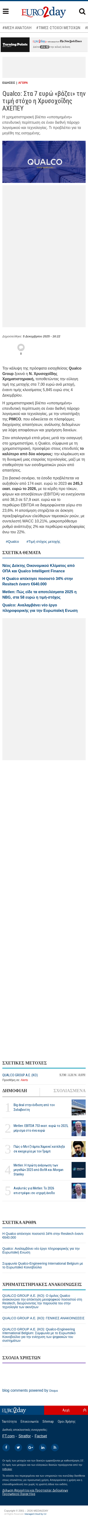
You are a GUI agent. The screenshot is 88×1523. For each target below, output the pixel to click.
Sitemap (48, 1421)
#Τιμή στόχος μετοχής (43, 541)
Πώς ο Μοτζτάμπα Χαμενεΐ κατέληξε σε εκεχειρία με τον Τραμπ (39, 1148)
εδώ (44, 47)
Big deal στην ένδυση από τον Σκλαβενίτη (34, 1107)
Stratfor (25, 1436)
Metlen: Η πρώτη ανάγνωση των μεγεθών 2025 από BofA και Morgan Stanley (38, 1169)
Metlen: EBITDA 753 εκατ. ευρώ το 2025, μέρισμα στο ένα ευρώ (41, 1128)
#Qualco (12, 541)
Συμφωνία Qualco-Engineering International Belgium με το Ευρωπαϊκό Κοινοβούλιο (42, 1265)
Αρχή (65, 1410)
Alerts (24, 1080)
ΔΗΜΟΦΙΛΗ (14, 1090)
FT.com (8, 1436)
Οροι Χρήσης (67, 1421)
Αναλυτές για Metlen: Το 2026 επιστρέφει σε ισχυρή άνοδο (34, 1190)
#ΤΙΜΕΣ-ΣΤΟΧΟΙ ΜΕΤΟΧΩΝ (58, 27)
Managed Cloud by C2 (35, 1514)
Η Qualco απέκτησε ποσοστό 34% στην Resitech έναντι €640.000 (42, 1235)
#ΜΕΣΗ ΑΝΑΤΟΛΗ (16, 27)
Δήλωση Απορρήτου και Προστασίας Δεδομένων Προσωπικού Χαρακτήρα (35, 1492)
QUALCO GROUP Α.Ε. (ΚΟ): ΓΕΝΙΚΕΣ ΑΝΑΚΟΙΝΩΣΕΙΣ (43, 1318)
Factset (41, 1436)
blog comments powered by (30, 1390)
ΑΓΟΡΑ (23, 82)
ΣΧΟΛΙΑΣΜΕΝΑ (70, 1090)
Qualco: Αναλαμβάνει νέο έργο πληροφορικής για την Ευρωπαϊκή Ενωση (41, 1250)
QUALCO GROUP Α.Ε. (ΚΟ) (20, 1075)
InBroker (7, 1469)
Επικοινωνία (29, 1421)
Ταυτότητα (9, 1421)
